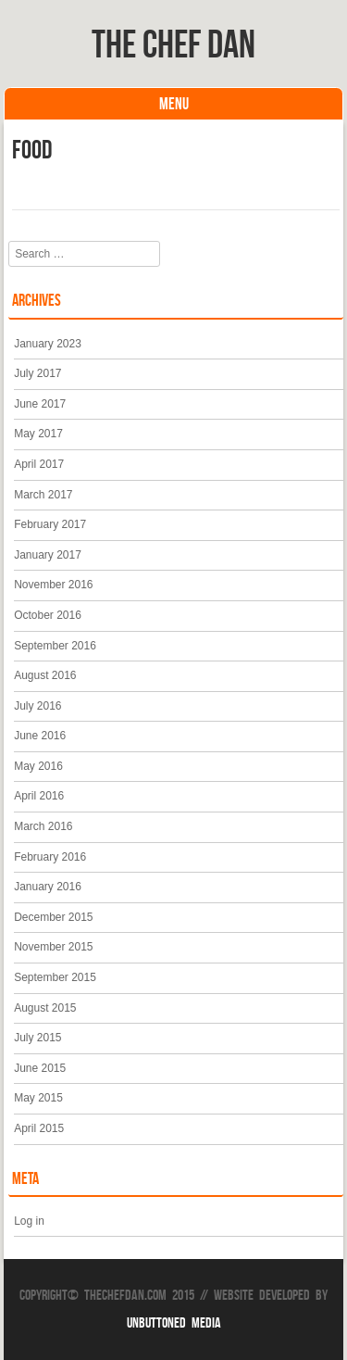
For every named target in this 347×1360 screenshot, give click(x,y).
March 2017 (43, 494)
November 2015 (53, 946)
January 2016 (47, 886)
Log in (29, 1221)
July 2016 (37, 705)
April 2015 (39, 1128)
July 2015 (37, 1037)
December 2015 (53, 917)
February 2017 (50, 524)
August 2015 (45, 1007)
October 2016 (47, 615)
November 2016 (53, 584)
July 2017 (37, 373)
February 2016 (50, 856)
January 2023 (47, 343)
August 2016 (45, 675)
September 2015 (55, 977)
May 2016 (38, 766)
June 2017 (40, 403)
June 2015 (40, 1068)
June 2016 (40, 735)
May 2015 (38, 1097)
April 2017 (39, 464)
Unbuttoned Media (174, 1322)
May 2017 (38, 433)
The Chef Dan (173, 43)
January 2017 (47, 554)
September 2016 (55, 645)
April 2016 (39, 795)
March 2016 (43, 826)
